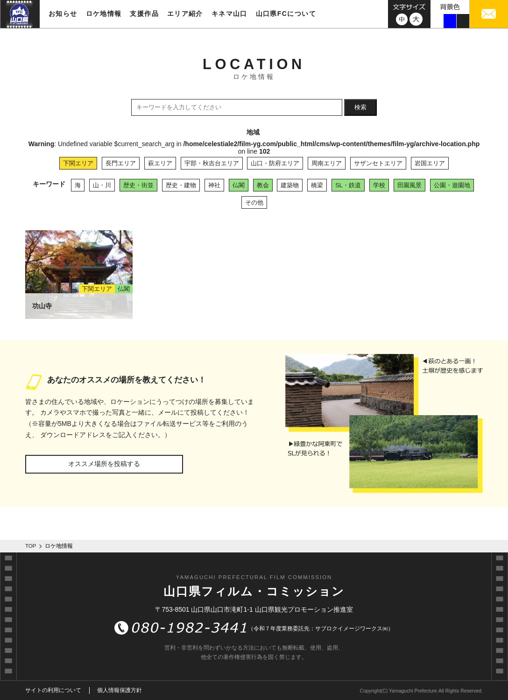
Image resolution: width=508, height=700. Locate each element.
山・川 (102, 185)
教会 (263, 185)
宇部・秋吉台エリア (211, 163)
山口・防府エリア (275, 163)
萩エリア (160, 163)
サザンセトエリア (378, 163)
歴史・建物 (181, 185)
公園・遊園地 (452, 185)
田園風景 (409, 185)
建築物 (290, 185)
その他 (254, 202)
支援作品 (144, 13)
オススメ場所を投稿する (104, 463)
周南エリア (326, 163)
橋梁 (317, 185)
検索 (360, 107)
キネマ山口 (229, 13)
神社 (214, 185)
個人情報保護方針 (119, 690)
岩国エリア (430, 163)
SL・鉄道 (348, 185)
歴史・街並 (138, 185)
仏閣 (239, 185)
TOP (30, 546)
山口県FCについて (286, 13)
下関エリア (78, 163)
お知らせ (63, 13)
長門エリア (121, 163)
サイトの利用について (53, 690)
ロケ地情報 (104, 13)
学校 (379, 185)
